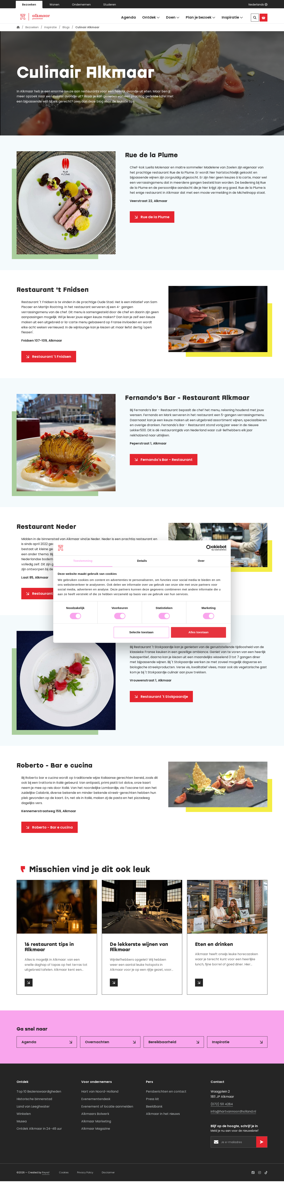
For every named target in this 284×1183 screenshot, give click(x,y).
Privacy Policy (85, 1174)
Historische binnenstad (34, 1100)
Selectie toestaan (141, 632)
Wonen (54, 5)
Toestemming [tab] (82, 561)
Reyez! (46, 1174)
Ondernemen (81, 5)
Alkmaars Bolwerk (95, 1115)
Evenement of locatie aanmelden (107, 1108)
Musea (22, 1123)
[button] (257, 4)
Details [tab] (142, 561)
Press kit (152, 1100)
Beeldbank (154, 1108)
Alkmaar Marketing (96, 1123)
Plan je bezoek (200, 17)
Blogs (66, 29)
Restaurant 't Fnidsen (51, 358)
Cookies (64, 1174)
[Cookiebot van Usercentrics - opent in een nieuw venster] (209, 548)
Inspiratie (232, 17)
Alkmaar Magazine (95, 1130)
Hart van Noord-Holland (99, 1093)
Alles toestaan (199, 632)
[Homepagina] (18, 29)
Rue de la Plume (155, 218)
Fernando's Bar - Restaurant (166, 461)
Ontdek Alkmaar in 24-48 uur (39, 1130)
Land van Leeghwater (33, 1108)
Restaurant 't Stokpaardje (164, 698)
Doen (172, 17)
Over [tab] (201, 561)
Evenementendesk (95, 1100)
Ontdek (151, 17)
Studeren (109, 5)
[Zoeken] (255, 18)
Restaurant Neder (48, 595)
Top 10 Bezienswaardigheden (39, 1093)
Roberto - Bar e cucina (52, 829)
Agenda (128, 17)
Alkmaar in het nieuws (163, 1115)
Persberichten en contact (166, 1093)
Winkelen (24, 1115)
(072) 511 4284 (222, 1105)
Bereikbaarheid (162, 1043)
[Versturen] (261, 1143)
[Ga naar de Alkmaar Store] (263, 18)
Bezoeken (29, 5)
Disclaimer (108, 1174)
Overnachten (97, 1043)
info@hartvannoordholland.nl (233, 1113)
